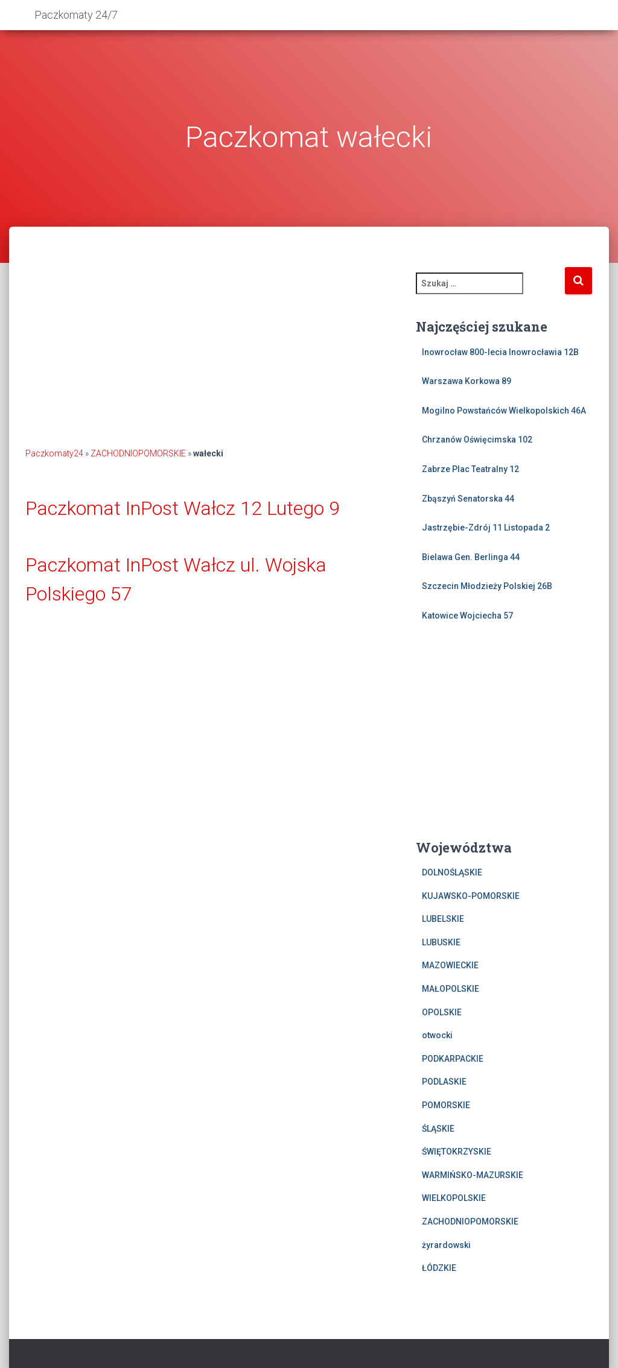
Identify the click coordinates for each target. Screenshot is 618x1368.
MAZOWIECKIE (450, 965)
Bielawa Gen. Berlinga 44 (471, 557)
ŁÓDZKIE (439, 1268)
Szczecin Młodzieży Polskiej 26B (487, 586)
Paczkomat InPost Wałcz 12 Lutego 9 (182, 508)
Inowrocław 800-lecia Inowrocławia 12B (500, 352)
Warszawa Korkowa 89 (466, 381)
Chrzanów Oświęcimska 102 (477, 439)
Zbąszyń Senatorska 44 (468, 498)
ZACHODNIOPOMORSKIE (138, 453)
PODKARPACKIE (452, 1059)
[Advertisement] (211, 350)
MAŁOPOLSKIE (450, 989)
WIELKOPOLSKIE (454, 1198)
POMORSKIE (446, 1105)
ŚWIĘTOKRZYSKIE (456, 1151)
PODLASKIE (444, 1081)
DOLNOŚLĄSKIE (452, 872)
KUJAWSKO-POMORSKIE (471, 896)
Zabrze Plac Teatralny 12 (470, 469)
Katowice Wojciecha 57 (467, 615)
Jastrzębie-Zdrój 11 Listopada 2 (486, 527)
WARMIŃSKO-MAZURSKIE (472, 1175)
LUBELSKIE (443, 919)
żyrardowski (446, 1245)
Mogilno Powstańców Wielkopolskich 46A (504, 410)
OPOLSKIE (442, 1012)
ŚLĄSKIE (438, 1128)
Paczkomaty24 (54, 453)
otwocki (437, 1035)
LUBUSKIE (441, 942)
